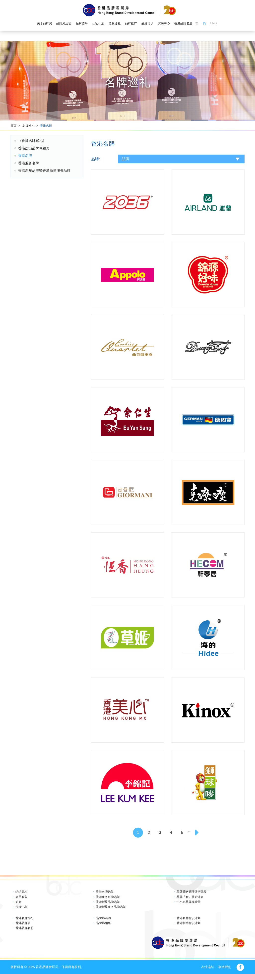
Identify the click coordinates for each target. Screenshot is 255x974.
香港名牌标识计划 (188, 918)
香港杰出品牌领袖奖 (34, 148)
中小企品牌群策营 (188, 902)
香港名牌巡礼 (24, 918)
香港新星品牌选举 (108, 902)
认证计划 (98, 23)
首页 (13, 125)
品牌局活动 (63, 23)
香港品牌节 (22, 923)
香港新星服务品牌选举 (111, 907)
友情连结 (207, 967)
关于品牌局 (44, 23)
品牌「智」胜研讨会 (190, 897)
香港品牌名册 (183, 23)
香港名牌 (46, 125)
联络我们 (224, 967)
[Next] (198, 833)
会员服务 (21, 897)
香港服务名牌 (28, 163)
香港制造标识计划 (188, 923)
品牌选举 (82, 23)
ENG (213, 23)
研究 (18, 902)
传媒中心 (21, 907)
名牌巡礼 (115, 23)
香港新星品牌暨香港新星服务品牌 (44, 170)
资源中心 (164, 23)
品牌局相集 (103, 923)
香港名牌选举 (105, 891)
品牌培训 (147, 23)
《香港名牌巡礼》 (32, 141)
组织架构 (21, 891)
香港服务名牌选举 (108, 897)
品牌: (95, 159)
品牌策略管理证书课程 (191, 891)
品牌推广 (131, 23)
